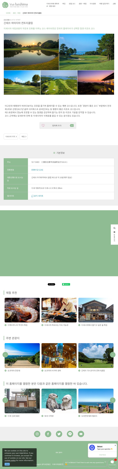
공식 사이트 (37, 195)
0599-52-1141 (37, 169)
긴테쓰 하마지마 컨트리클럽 (32, 13)
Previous (5, 355)
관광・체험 (16, 13)
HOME (8, 13)
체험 (23, 136)
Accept (7, 464)
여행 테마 (52, 6)
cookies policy (10, 460)
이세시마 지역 (10, 136)
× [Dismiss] (115, 445)
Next (112, 355)
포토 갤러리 (59, 452)
